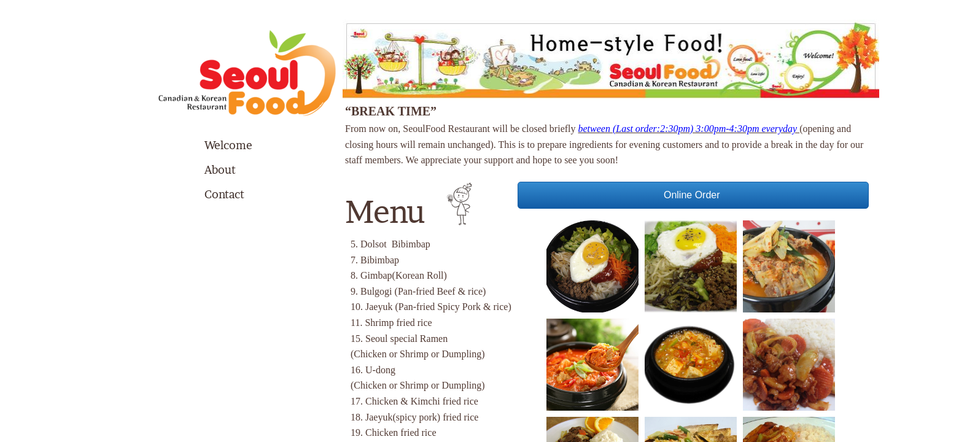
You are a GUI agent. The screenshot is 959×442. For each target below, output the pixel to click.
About (220, 169)
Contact (224, 194)
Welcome (228, 145)
